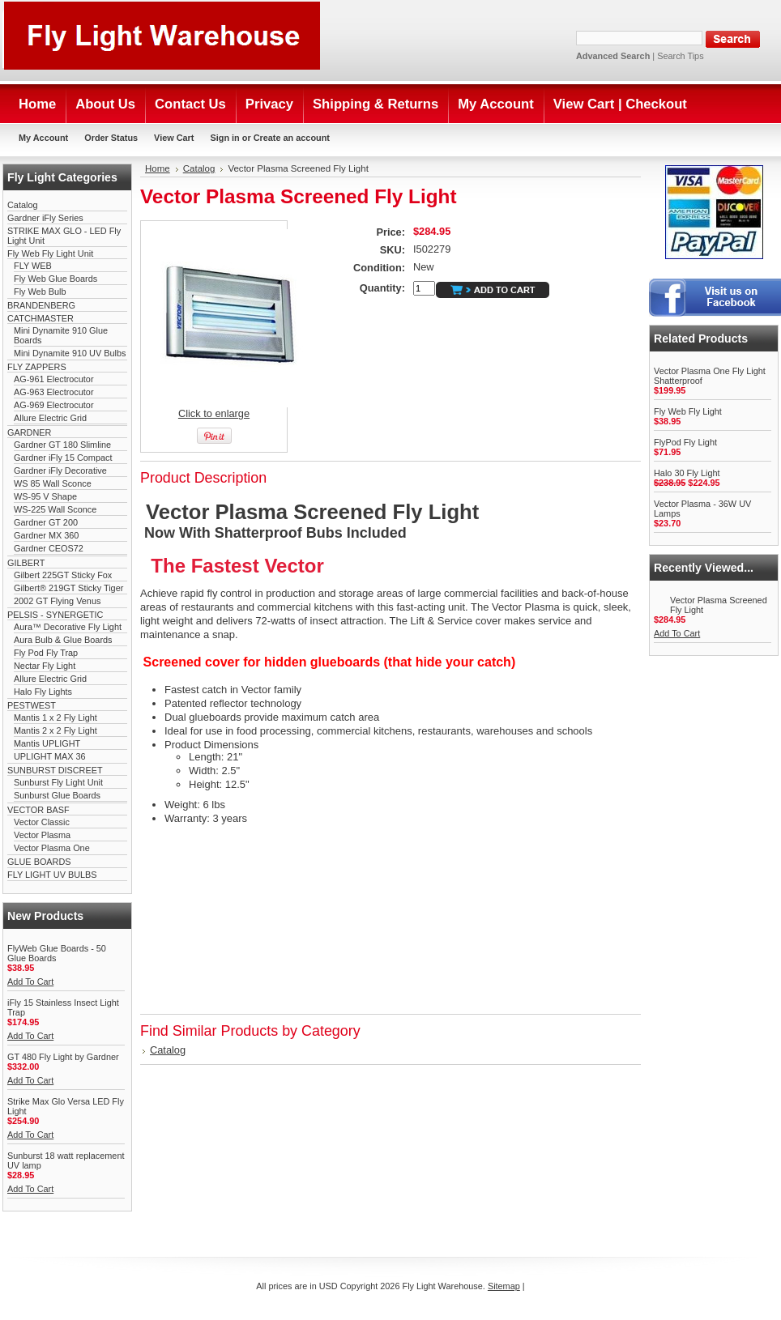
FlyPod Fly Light (685, 442)
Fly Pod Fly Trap (46, 653)
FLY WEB (33, 265)
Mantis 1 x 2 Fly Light (55, 717)
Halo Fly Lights (43, 691)
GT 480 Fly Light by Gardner (63, 1057)
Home (157, 168)
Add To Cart (30, 981)
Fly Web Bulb (40, 291)
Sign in (224, 138)
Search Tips (680, 56)
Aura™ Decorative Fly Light (68, 627)
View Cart (174, 138)
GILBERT (26, 563)
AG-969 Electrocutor (54, 405)
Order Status (111, 138)
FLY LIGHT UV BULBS (52, 874)
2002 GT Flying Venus (57, 601)
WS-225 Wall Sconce (55, 509)
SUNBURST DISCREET (55, 770)
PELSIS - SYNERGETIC (55, 615)
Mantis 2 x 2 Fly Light (55, 730)
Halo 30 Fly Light (687, 473)
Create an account (292, 138)
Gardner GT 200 (46, 522)
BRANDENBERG (41, 305)
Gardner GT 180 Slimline (62, 444)
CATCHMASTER (40, 318)
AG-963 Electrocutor (54, 392)
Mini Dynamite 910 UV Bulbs (70, 353)
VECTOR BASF (38, 810)
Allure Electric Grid (50, 418)
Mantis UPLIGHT (47, 743)
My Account (43, 138)
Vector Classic (42, 822)
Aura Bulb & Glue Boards (63, 640)
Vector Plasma (42, 835)
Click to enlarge (214, 413)
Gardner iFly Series (45, 218)
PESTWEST (31, 705)
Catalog (22, 205)
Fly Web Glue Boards (55, 278)
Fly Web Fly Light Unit (50, 253)
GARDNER (29, 432)
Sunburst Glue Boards (57, 795)
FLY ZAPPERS (36, 367)
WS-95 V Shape (45, 496)
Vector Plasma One (52, 848)
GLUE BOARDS (39, 862)
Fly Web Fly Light (688, 411)
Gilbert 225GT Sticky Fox (63, 575)
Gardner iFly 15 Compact (63, 457)
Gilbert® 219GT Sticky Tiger (68, 588)
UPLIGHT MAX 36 (50, 756)
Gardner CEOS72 (48, 548)
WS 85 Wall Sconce (53, 483)
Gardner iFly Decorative (60, 470)
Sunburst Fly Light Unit (58, 782)
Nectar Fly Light (44, 666)
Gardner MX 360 (46, 535)
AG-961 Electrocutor (54, 379)
